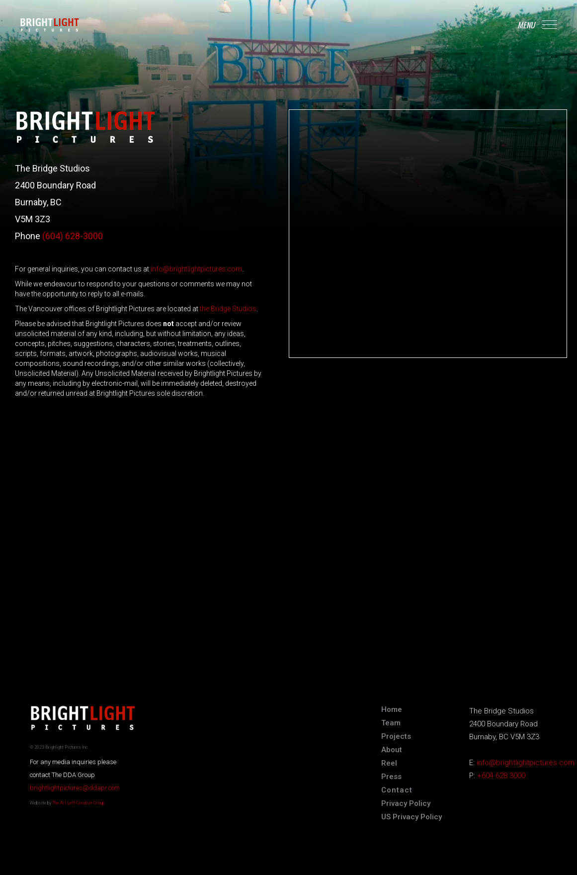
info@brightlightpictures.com (196, 269)
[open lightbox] (389, 765)
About (391, 749)
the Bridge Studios (228, 309)
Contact (396, 790)
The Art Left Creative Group (78, 802)
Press (391, 776)
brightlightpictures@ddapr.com (75, 787)
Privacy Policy (405, 803)
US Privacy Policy (411, 816)
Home (391, 709)
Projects (396, 736)
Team (391, 722)
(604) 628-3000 (72, 236)
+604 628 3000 (501, 775)
